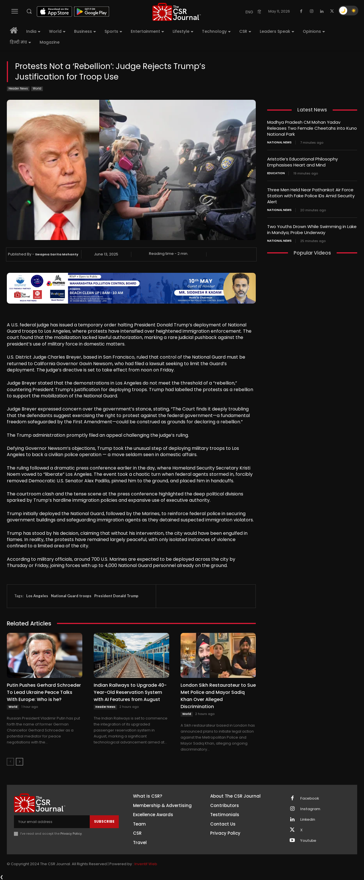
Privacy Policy (71, 833)
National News (279, 143)
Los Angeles (37, 596)
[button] (29, 11)
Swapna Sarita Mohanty (56, 254)
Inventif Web (145, 864)
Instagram (310, 809)
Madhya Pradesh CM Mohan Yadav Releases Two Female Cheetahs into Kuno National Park (312, 128)
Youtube (308, 840)
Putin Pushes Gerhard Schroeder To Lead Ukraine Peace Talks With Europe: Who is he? (44, 692)
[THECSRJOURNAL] (176, 12)
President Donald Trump (116, 596)
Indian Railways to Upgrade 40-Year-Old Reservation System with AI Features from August (130, 692)
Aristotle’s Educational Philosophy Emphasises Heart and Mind (302, 162)
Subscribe (104, 821)
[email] (52, 821)
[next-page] (19, 761)
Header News (18, 88)
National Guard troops (71, 596)
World (37, 88)
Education (276, 173)
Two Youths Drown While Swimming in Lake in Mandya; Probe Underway (312, 229)
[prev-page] (10, 761)
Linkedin (307, 819)
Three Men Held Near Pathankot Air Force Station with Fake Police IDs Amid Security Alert (311, 196)
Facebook (309, 798)
